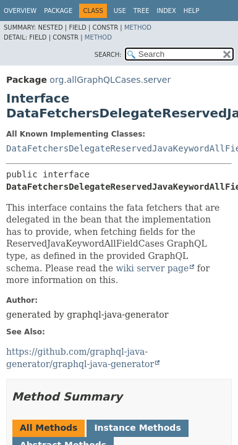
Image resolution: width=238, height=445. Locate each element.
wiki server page (152, 268)
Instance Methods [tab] (137, 428)
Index (166, 10)
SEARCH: (108, 54)
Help (191, 10)
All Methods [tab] (48, 428)
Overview (20, 10)
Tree (142, 10)
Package (58, 10)
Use (120, 10)
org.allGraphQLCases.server (110, 80)
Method (137, 27)
